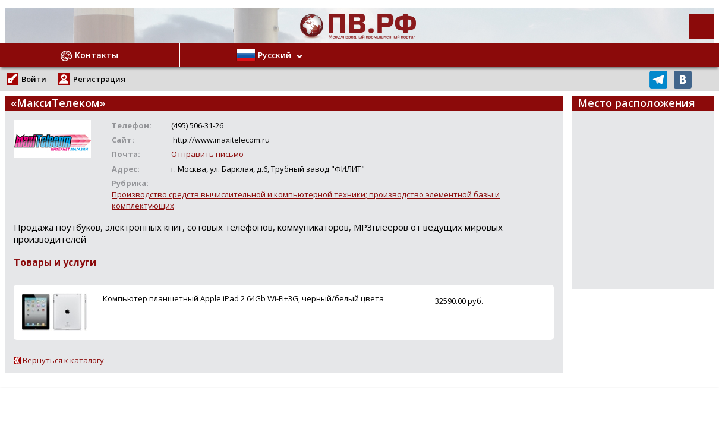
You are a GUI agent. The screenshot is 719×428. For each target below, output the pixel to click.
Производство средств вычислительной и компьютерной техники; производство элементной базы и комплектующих (306, 200)
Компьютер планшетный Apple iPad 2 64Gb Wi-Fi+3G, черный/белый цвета (243, 298)
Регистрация (99, 79)
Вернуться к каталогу (63, 360)
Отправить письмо (207, 154)
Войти (33, 79)
